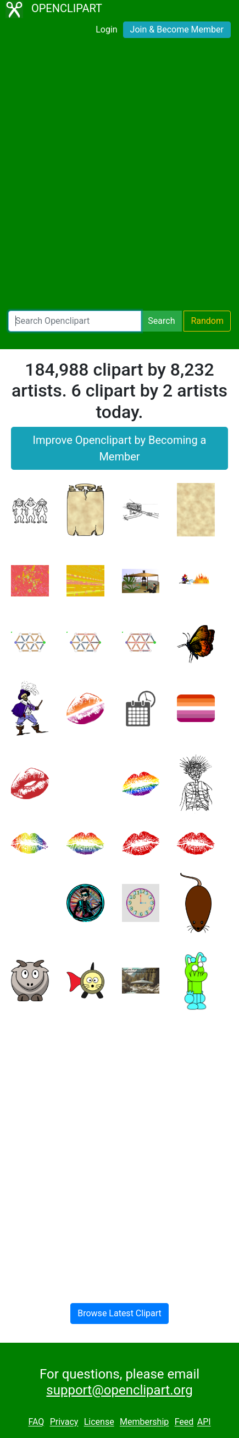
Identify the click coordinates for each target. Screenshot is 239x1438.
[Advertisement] (119, 176)
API (204, 1422)
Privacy (64, 1422)
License (99, 1422)
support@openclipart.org (119, 1390)
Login (106, 29)
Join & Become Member (177, 29)
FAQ (36, 1422)
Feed (184, 1422)
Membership (144, 1422)
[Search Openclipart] (74, 321)
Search (161, 321)
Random (207, 321)
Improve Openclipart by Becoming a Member (120, 448)
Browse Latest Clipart (119, 1313)
